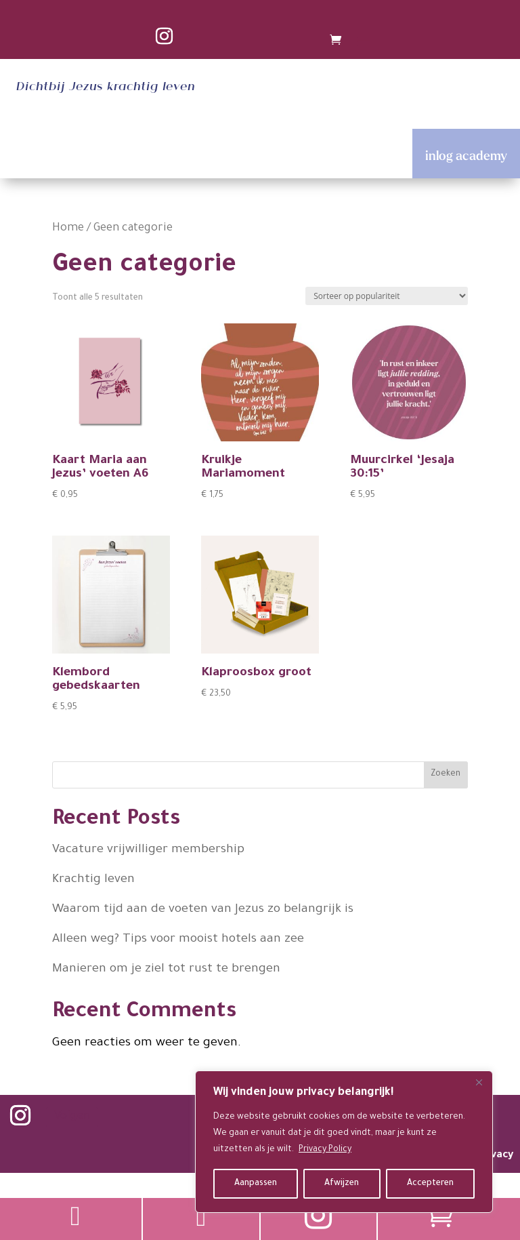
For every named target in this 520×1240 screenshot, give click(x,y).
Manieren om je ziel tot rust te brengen (166, 969)
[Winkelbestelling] (386, 296)
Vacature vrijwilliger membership (148, 850)
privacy (495, 1155)
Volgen (72, 1117)
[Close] (479, 1082)
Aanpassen (255, 1183)
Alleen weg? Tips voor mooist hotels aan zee (178, 939)
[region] (344, 1142)
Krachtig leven (93, 880)
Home (68, 228)
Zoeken (445, 774)
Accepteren (430, 1183)
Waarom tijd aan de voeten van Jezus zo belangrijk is (202, 910)
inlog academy (466, 155)
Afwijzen (341, 1183)
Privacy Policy (325, 1150)
